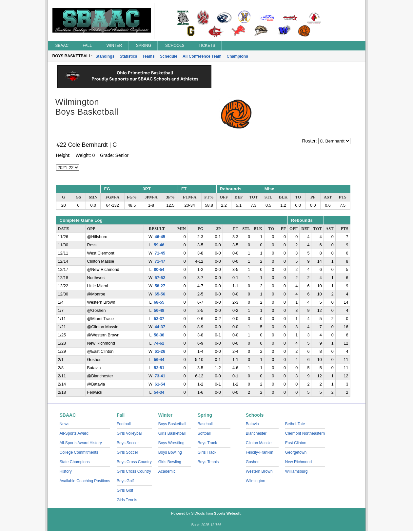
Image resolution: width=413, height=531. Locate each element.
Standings (104, 56)
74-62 (159, 343)
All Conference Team (202, 56)
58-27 (160, 286)
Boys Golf (125, 481)
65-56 (160, 294)
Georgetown (295, 452)
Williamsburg (296, 471)
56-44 (159, 359)
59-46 (159, 245)
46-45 (160, 237)
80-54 (159, 269)
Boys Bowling (170, 452)
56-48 (159, 310)
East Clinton (295, 443)
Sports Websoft (227, 513)
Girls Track (207, 452)
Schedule (168, 56)
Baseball (205, 424)
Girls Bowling (169, 462)
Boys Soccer (128, 443)
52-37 (159, 318)
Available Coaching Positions (85, 481)
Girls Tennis (127, 500)
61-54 (160, 384)
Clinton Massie (259, 443)
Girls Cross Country (134, 471)
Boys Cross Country (134, 462)
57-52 (160, 277)
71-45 (160, 253)
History (66, 471)
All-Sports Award (74, 433)
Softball (204, 433)
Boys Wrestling (171, 443)
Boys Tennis (208, 462)
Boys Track (207, 443)
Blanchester (256, 433)
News (64, 424)
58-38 (159, 335)
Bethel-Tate (295, 424)
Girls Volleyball (130, 433)
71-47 (160, 261)
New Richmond (298, 462)
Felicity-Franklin (259, 452)
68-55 (159, 302)
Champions (237, 56)
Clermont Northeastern (305, 433)
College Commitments (79, 452)
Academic (167, 471)
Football (124, 424)
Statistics (128, 56)
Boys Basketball (172, 424)
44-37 (160, 327)
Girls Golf (125, 490)
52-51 (159, 368)
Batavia (252, 424)
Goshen (253, 462)
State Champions (75, 462)
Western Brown (259, 471)
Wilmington (255, 481)
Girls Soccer (127, 452)
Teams (149, 56)
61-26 (160, 351)
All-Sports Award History (81, 443)
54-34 (159, 392)
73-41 (160, 376)
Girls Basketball (172, 433)
